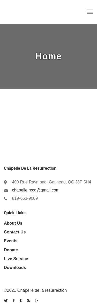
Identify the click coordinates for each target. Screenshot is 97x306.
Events (10, 241)
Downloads (15, 267)
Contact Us (15, 232)
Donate (11, 250)
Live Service (16, 259)
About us (13, 223)
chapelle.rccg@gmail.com (35, 190)
